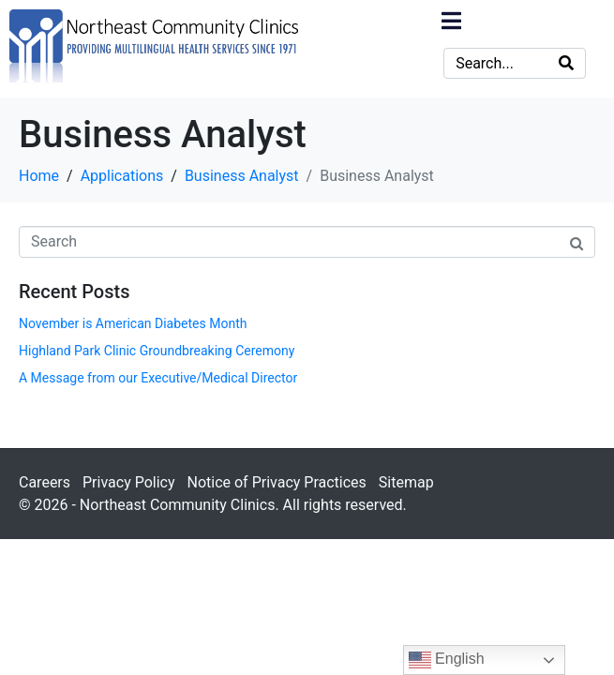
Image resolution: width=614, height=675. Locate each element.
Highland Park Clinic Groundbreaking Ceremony (156, 350)
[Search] (566, 63)
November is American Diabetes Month (133, 323)
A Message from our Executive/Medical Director (158, 377)
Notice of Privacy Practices (276, 482)
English (447, 660)
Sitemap (406, 482)
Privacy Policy (128, 482)
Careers (44, 482)
